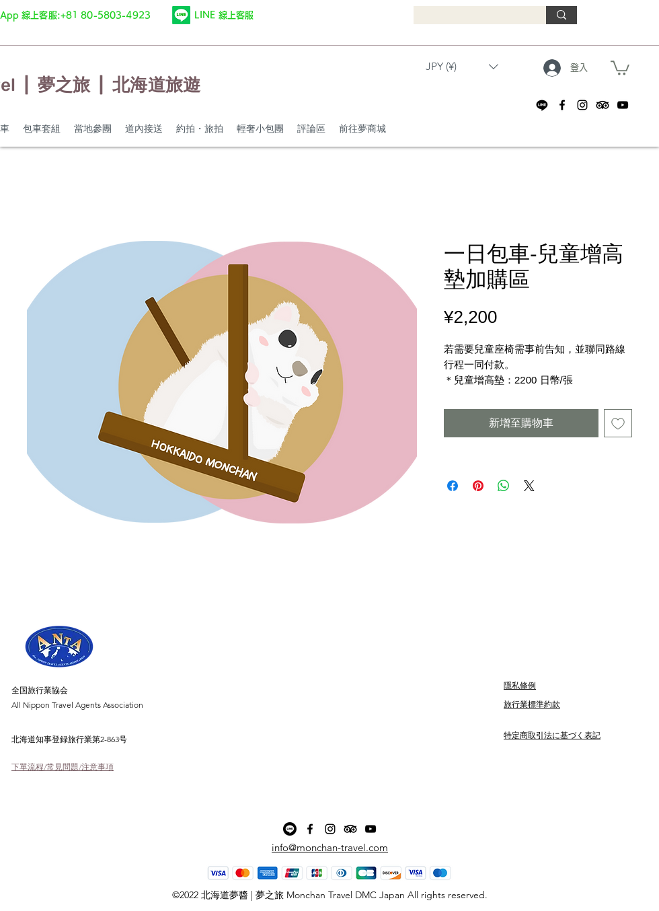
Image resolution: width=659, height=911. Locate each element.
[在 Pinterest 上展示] (478, 486)
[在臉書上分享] (452, 486)
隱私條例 (520, 685)
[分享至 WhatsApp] (504, 486)
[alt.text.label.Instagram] (582, 105)
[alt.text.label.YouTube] (622, 105)
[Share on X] (529, 486)
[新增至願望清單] (618, 423)
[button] (462, 66)
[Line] (181, 15)
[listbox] (462, 66)
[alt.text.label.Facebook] (562, 105)
